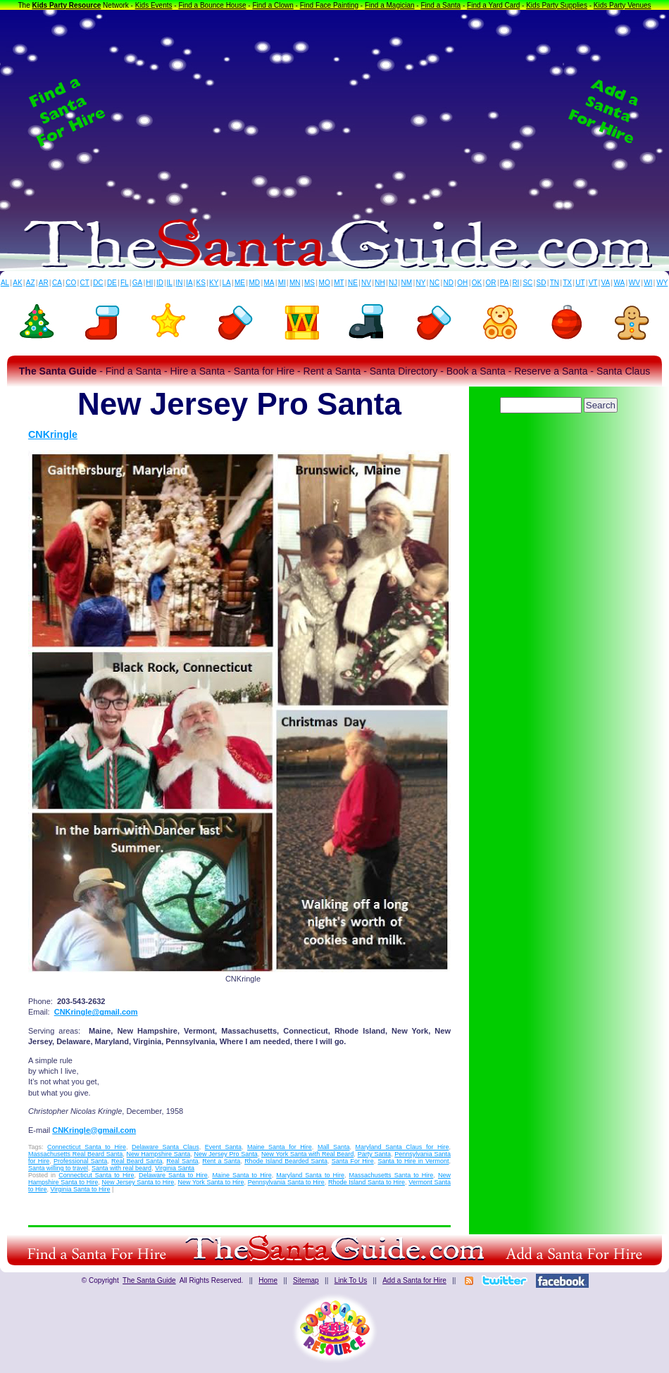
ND (449, 283)
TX (567, 283)
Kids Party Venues (622, 5)
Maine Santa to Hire (241, 1175)
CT (84, 283)
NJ (393, 283)
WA (619, 283)
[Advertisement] (334, 112)
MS (309, 283)
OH (462, 283)
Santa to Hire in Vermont (413, 1161)
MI (282, 283)
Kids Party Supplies (556, 5)
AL (5, 283)
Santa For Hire (353, 1161)
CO (70, 283)
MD (255, 283)
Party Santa (374, 1154)
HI (149, 283)
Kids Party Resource (66, 5)
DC (98, 283)
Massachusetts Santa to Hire (391, 1175)
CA (57, 283)
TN (554, 283)
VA (606, 283)
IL (170, 283)
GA (137, 283)
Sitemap (306, 1280)
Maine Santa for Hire (279, 1147)
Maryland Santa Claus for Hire (402, 1147)
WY (662, 283)
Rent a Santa (221, 1161)
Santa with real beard (121, 1168)
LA (227, 283)
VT (593, 283)
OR (491, 283)
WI (648, 283)
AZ (30, 283)
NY (420, 283)
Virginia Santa (174, 1168)
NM (407, 283)
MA (269, 283)
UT (579, 283)
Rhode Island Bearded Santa (285, 1161)
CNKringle (52, 434)
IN (178, 283)
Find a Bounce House (212, 5)
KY (213, 283)
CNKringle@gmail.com (96, 1012)
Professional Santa (80, 1161)
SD (541, 283)
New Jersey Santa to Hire (137, 1182)
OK (477, 283)
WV (634, 283)
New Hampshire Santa (159, 1154)
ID (159, 283)
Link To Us (351, 1280)
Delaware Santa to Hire (173, 1175)
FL (124, 283)
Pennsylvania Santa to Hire (286, 1182)
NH (379, 283)
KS (201, 283)
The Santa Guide (149, 1280)
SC (527, 283)
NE (353, 283)
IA (189, 283)
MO (324, 283)
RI (515, 283)
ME (240, 283)
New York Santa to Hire (211, 1182)
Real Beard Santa (137, 1161)
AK (17, 283)
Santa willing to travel (58, 1168)
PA (504, 283)
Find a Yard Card (493, 5)
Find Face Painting (329, 5)
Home (267, 1280)
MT (339, 283)
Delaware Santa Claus (165, 1147)
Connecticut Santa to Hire (86, 1147)
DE (112, 283)
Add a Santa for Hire (414, 1280)
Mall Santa (334, 1147)
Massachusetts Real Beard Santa (75, 1154)
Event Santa (223, 1147)
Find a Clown (272, 5)
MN (295, 283)
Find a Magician (390, 5)
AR (44, 283)
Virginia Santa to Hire (81, 1189)
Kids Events (154, 5)
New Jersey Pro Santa (225, 1154)
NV (366, 283)
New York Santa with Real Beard (307, 1154)
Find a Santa (440, 5)
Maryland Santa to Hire (310, 1175)
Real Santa (182, 1161)
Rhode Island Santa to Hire (366, 1182)
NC (434, 283)
